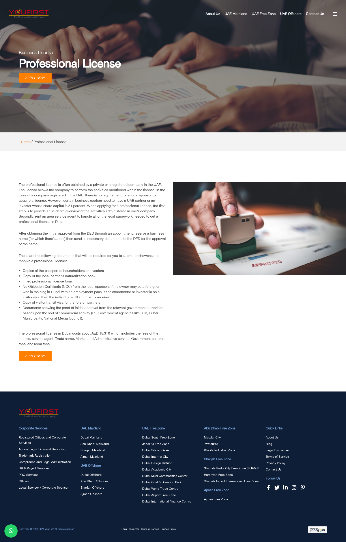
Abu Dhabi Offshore (94, 481)
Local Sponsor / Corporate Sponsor (44, 487)
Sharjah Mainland (92, 450)
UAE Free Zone (264, 14)
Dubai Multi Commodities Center (164, 476)
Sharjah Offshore (92, 487)
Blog (269, 444)
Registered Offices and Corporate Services (42, 440)
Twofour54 (211, 444)
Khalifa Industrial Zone (219, 450)
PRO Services (28, 474)
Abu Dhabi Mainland (94, 444)
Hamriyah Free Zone (218, 474)
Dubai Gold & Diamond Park (161, 482)
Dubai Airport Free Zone (159, 495)
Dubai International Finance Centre (166, 501)
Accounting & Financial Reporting (42, 449)
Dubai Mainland (91, 437)
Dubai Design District (157, 463)
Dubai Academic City (157, 469)
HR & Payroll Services (34, 468)
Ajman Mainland (91, 456)
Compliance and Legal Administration (45, 462)
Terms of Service (277, 456)
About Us (213, 14)
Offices (24, 481)
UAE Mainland (235, 14)
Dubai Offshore (91, 474)
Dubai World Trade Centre (160, 488)
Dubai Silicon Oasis (155, 450)
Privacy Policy (275, 463)
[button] (35, 78)
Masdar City (212, 437)
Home (26, 142)
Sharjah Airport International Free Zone (231, 481)
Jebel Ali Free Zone (155, 444)
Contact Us (315, 14)
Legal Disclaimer (277, 450)
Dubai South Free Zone (158, 437)
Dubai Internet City (155, 456)
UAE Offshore (290, 14)
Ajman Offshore (91, 494)
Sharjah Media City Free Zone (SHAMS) (231, 468)
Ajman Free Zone (216, 499)
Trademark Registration (35, 455)
